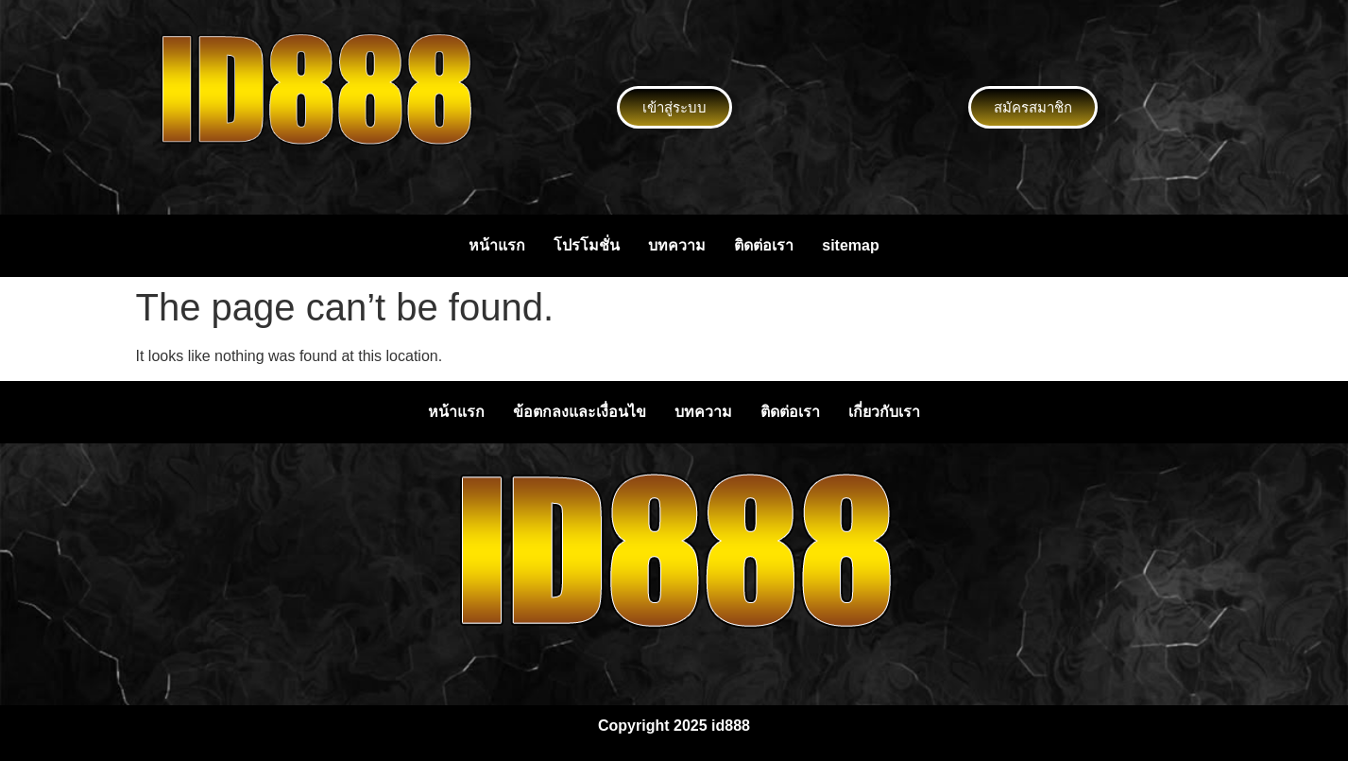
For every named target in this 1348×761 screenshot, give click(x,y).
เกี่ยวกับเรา (884, 412)
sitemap (850, 245)
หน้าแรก (497, 245)
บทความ (677, 245)
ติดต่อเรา (763, 245)
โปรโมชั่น (587, 245)
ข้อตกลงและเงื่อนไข (579, 412)
